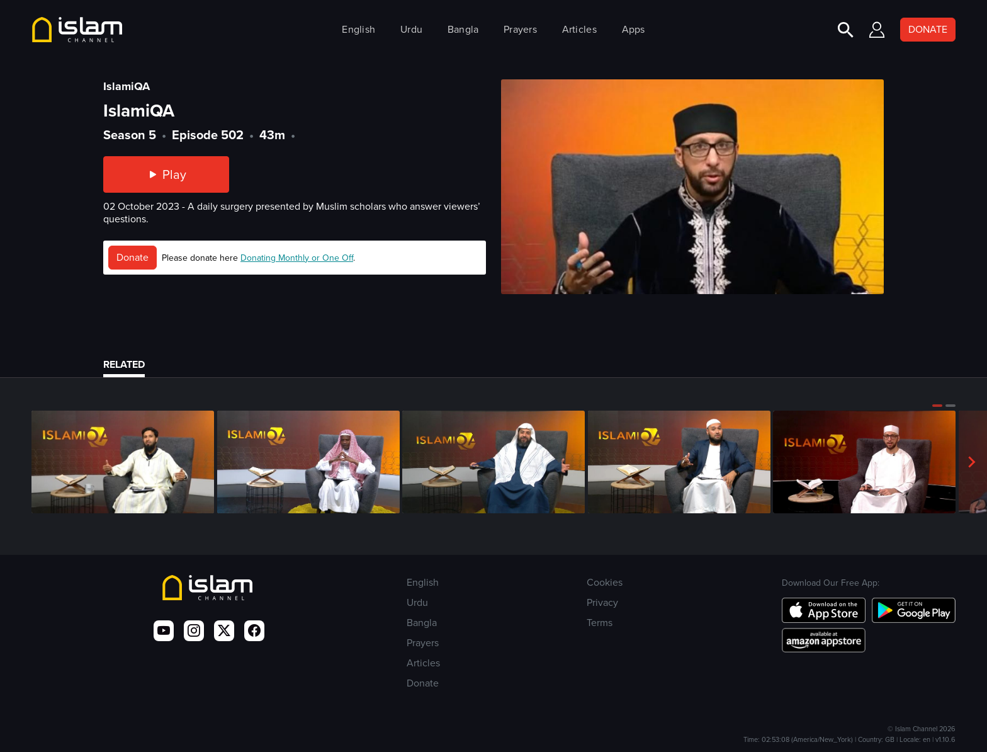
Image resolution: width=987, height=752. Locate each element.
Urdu (411, 29)
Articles (579, 29)
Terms (599, 622)
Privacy (602, 602)
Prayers (520, 29)
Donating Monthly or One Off (296, 258)
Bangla (463, 29)
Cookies (605, 582)
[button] (937, 405)
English (358, 29)
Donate (132, 257)
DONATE (927, 29)
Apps (633, 29)
